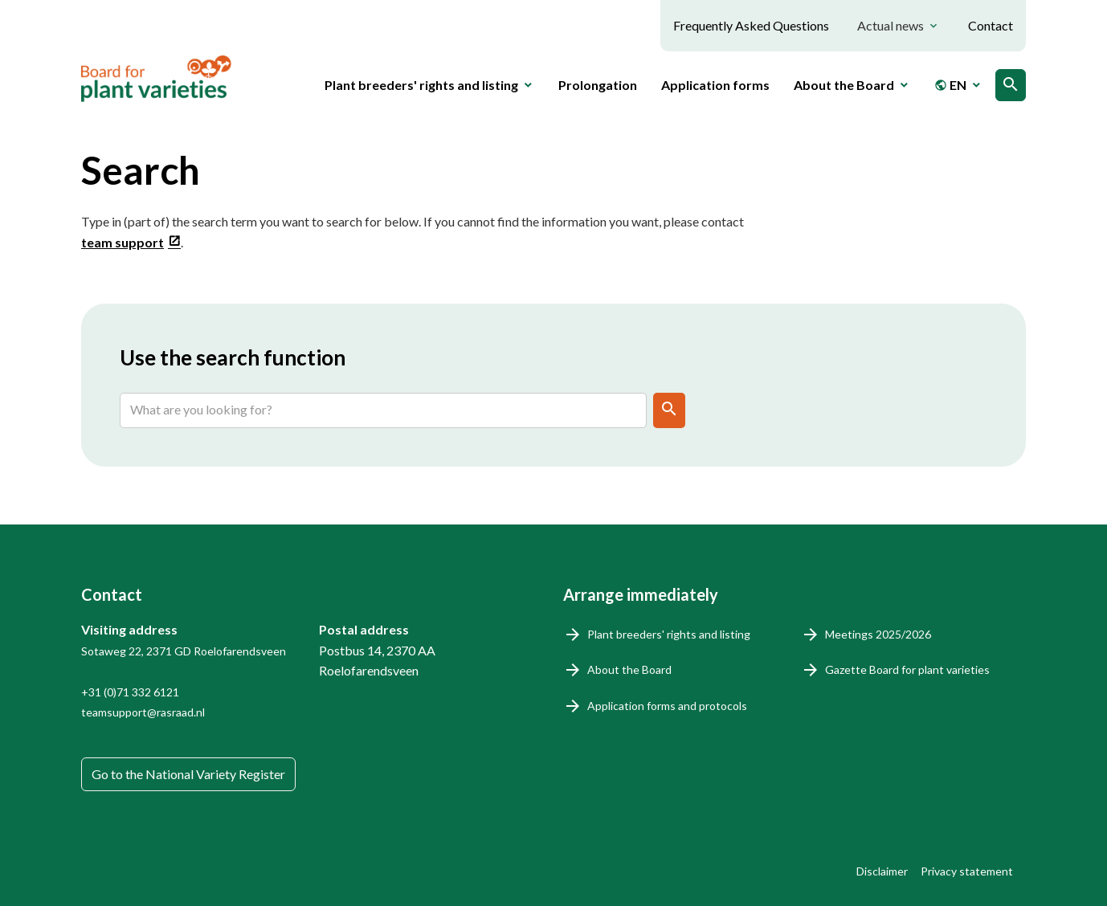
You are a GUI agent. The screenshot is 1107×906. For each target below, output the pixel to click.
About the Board (629, 669)
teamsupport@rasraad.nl (143, 712)
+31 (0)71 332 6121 (130, 692)
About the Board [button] (844, 84)
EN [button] (950, 84)
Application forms (715, 84)
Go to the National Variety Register (188, 774)
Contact (990, 25)
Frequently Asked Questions (751, 25)
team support (122, 242)
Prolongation (597, 84)
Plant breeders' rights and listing (668, 634)
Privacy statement (967, 871)
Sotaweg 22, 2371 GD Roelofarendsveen (183, 651)
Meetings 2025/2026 (878, 634)
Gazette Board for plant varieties (907, 669)
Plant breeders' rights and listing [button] (421, 84)
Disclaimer (882, 871)
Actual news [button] (890, 25)
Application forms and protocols (667, 705)
